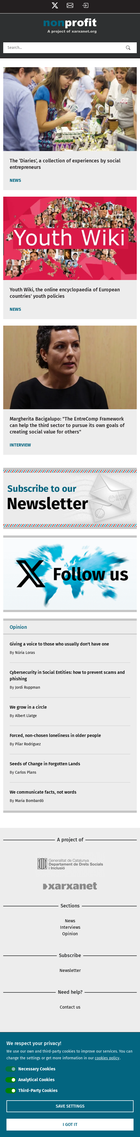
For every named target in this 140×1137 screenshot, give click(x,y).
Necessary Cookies (36, 1068)
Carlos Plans (25, 772)
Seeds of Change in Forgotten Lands (45, 763)
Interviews (70, 927)
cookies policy (107, 1058)
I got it (70, 1124)
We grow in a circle (28, 707)
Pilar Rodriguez (28, 744)
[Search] (70, 47)
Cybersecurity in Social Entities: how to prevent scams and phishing (67, 675)
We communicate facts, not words (43, 792)
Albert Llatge (26, 715)
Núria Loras (25, 652)
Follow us (55, 6)
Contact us (70, 1007)
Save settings (70, 1106)
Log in (85, 6)
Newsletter (70, 6)
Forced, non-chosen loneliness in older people (55, 735)
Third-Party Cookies (38, 1090)
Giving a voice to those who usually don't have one (59, 644)
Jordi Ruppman (27, 687)
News (70, 920)
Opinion (70, 933)
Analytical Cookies (36, 1079)
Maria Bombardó (29, 800)
